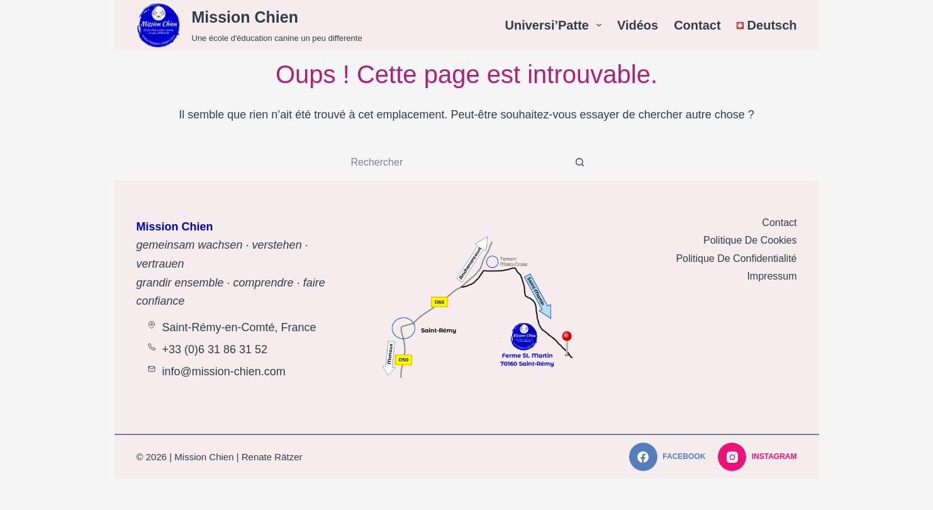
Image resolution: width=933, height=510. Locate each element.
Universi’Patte (555, 25)
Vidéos (637, 25)
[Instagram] (757, 457)
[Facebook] (667, 457)
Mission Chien (245, 17)
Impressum (771, 276)
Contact (697, 25)
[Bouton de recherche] (580, 162)
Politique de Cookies (750, 240)
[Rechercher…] (454, 162)
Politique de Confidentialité (736, 259)
